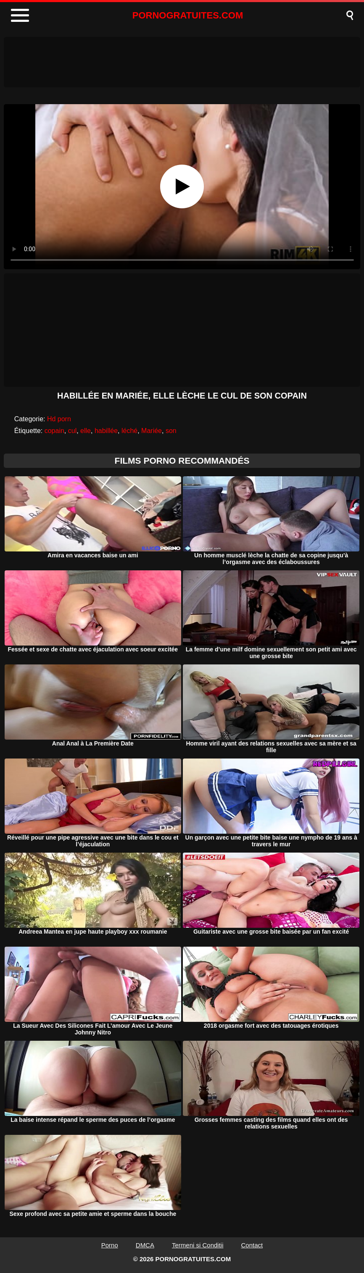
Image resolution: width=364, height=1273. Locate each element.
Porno (109, 1245)
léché (129, 430)
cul (72, 430)
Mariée (151, 430)
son (171, 430)
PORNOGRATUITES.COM (187, 15)
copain (54, 430)
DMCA (145, 1245)
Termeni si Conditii (198, 1245)
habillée (106, 430)
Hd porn (59, 419)
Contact (252, 1245)
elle (85, 430)
